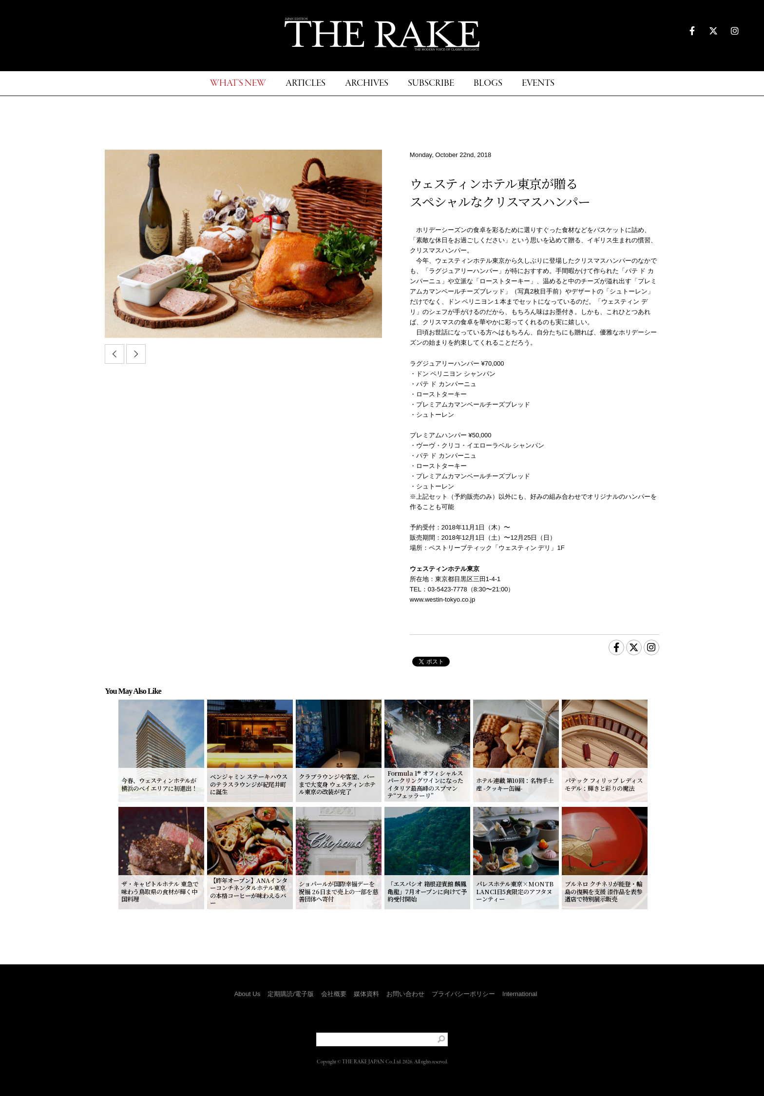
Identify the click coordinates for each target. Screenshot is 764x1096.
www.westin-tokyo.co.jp (442, 599)
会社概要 (333, 994)
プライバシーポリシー (463, 994)
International (519, 994)
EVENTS (538, 84)
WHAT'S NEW (238, 84)
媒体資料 (366, 994)
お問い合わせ (405, 994)
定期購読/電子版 (290, 994)
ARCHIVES (366, 84)
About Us (247, 994)
